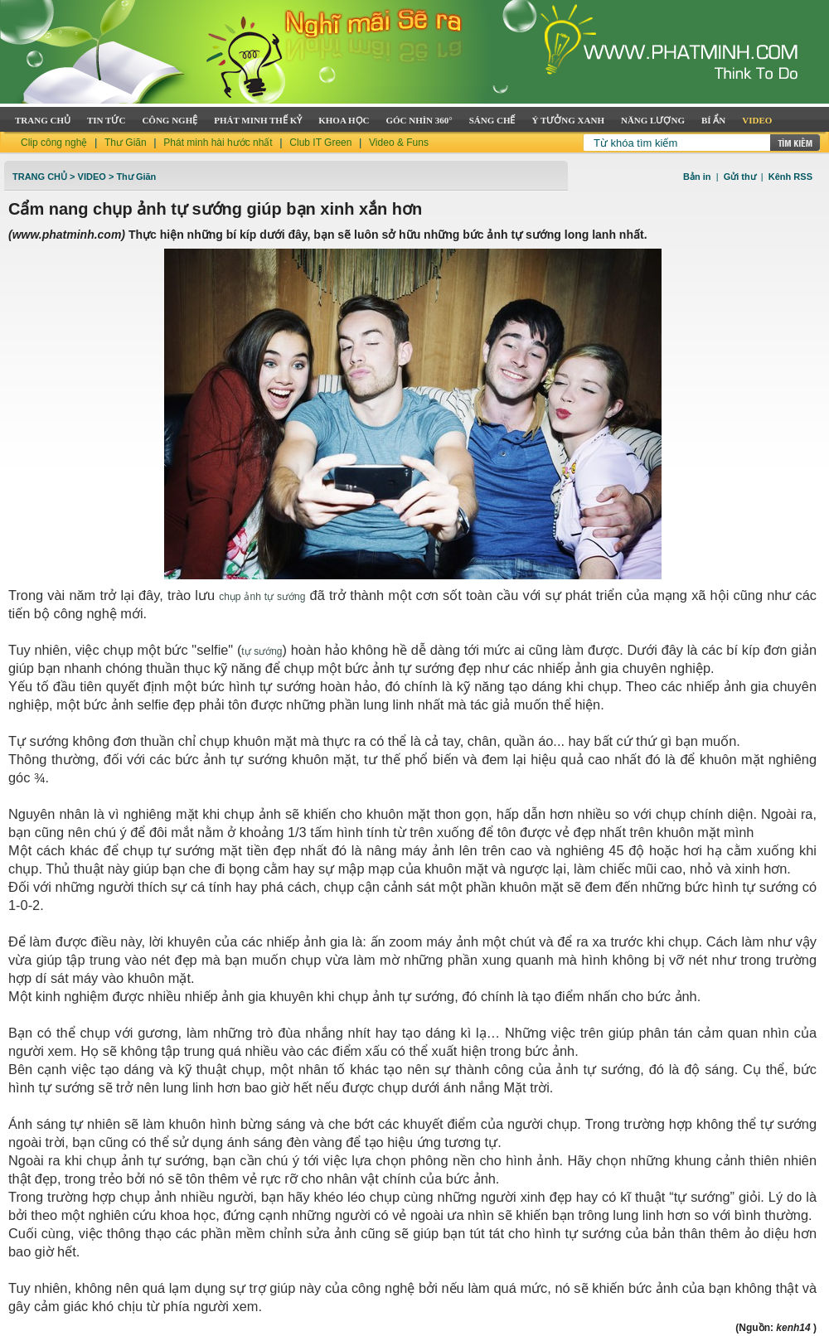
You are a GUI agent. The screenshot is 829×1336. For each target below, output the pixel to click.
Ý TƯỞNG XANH (568, 120)
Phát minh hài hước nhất (217, 142)
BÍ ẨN (713, 120)
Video (92, 177)
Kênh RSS (790, 177)
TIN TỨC (106, 120)
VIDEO (757, 120)
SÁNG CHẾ (492, 120)
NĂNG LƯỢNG (653, 120)
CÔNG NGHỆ (169, 120)
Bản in (697, 177)
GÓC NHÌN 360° (419, 120)
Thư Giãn (125, 142)
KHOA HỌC (343, 120)
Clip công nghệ (54, 142)
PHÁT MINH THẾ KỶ (258, 120)
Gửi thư (740, 177)
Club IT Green (320, 142)
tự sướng (261, 651)
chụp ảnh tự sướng (262, 597)
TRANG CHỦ (42, 120)
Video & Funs (399, 142)
